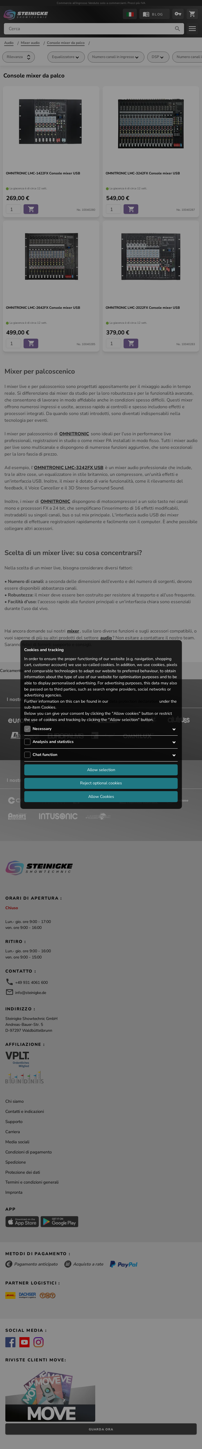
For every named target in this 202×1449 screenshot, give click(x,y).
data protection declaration (133, 701)
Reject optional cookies (101, 783)
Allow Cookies (101, 796)
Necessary (42, 728)
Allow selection (101, 770)
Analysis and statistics (53, 741)
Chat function (45, 754)
